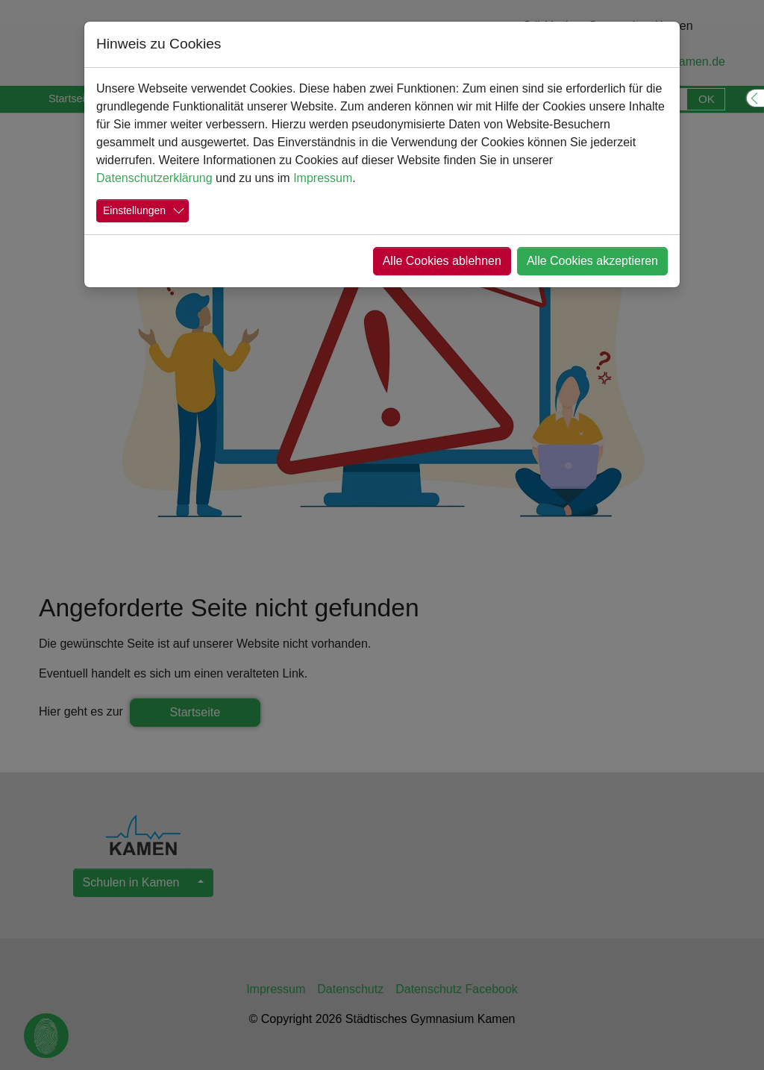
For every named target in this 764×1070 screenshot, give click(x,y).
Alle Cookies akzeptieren (592, 260)
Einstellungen (134, 210)
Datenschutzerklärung (154, 178)
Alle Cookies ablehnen (442, 260)
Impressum (322, 178)
